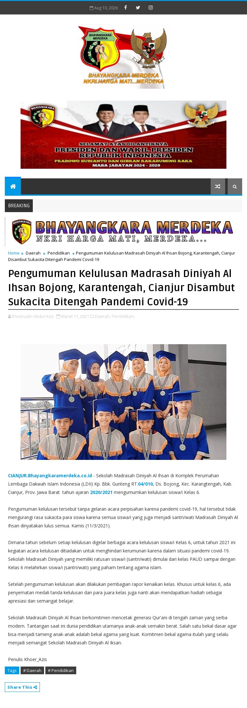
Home (14, 253)
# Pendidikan (61, 670)
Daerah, (103, 316)
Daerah (33, 253)
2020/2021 (101, 492)
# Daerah (32, 670)
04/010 (145, 484)
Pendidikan (59, 253)
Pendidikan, (123, 316)
